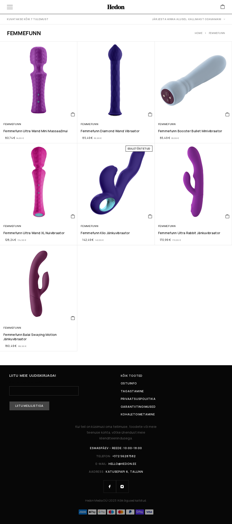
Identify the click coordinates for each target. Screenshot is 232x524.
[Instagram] (122, 486)
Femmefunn (12, 124)
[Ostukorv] (222, 7)
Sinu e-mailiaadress (44, 388)
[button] (72, 114)
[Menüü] (10, 7)
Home (199, 33)
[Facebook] (110, 486)
